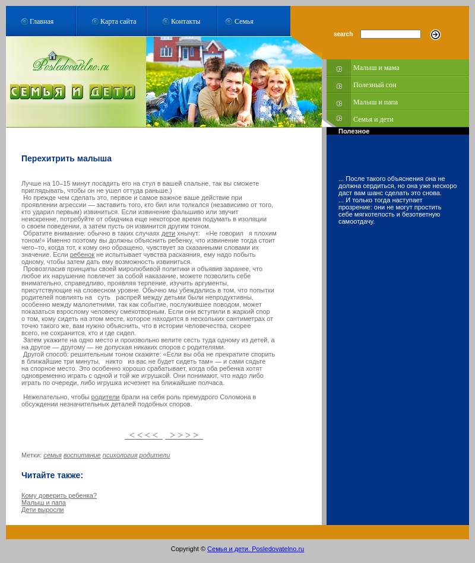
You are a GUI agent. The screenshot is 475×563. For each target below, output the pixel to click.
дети (168, 233)
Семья (244, 21)
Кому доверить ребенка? (59, 495)
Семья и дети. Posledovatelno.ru (255, 548)
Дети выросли (42, 509)
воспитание (82, 455)
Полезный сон (374, 85)
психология (120, 455)
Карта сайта (118, 21)
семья (52, 455)
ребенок (82, 254)
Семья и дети (373, 119)
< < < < (144, 435)
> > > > (184, 435)
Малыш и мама (376, 67)
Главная (41, 21)
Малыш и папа (375, 102)
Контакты (186, 21)
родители (105, 396)
